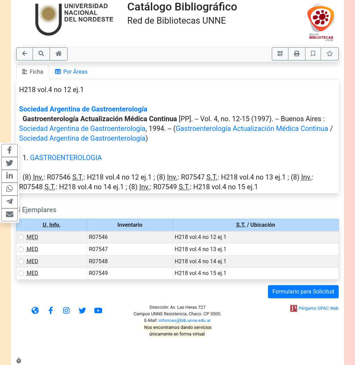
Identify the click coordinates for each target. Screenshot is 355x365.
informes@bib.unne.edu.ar (185, 320)
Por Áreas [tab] (71, 71)
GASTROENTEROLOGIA (66, 158)
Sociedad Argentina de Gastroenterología (83, 109)
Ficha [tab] (32, 71)
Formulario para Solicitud (303, 291)
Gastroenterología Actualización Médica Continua (252, 128)
